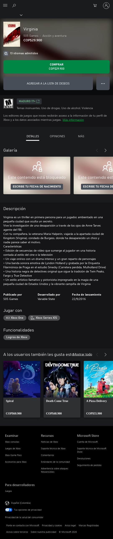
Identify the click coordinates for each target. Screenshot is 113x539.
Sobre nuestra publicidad (43, 531)
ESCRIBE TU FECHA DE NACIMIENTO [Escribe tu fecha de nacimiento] (37, 186)
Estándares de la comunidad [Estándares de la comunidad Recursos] (55, 461)
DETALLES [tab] (33, 136)
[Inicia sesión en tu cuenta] (106, 6)
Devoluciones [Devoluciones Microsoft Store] (84, 458)
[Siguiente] (105, 150)
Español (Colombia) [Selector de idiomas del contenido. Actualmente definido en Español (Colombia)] (21, 502)
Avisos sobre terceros (17, 531)
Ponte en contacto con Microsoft (22, 525)
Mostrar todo (82, 354)
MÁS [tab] (81, 136)
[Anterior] (97, 150)
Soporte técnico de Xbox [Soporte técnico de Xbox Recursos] (53, 448)
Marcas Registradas (89, 525)
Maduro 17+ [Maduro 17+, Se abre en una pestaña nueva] (29, 101)
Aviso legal (70, 525)
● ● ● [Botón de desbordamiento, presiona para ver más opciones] (103, 83)
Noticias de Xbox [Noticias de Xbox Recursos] (49, 441)
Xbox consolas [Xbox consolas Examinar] (12, 441)
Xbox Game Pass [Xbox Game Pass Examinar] (13, 455)
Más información (73, 120)
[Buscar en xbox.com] (14, 5)
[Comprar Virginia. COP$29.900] (56, 66)
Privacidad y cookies (52, 525)
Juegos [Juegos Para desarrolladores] (8, 491)
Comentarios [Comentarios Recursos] (47, 455)
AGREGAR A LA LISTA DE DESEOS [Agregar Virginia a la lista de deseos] (48, 83)
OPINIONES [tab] (57, 136)
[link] (21, 389)
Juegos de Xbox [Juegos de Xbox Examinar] (13, 448)
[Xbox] (11, 14)
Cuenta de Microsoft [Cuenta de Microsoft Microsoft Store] (87, 441)
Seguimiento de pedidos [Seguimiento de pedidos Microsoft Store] (89, 465)
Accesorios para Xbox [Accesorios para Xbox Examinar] (16, 461)
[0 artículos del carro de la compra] (96, 6)
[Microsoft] (56, 3)
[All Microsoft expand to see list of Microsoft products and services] (5, 6)
